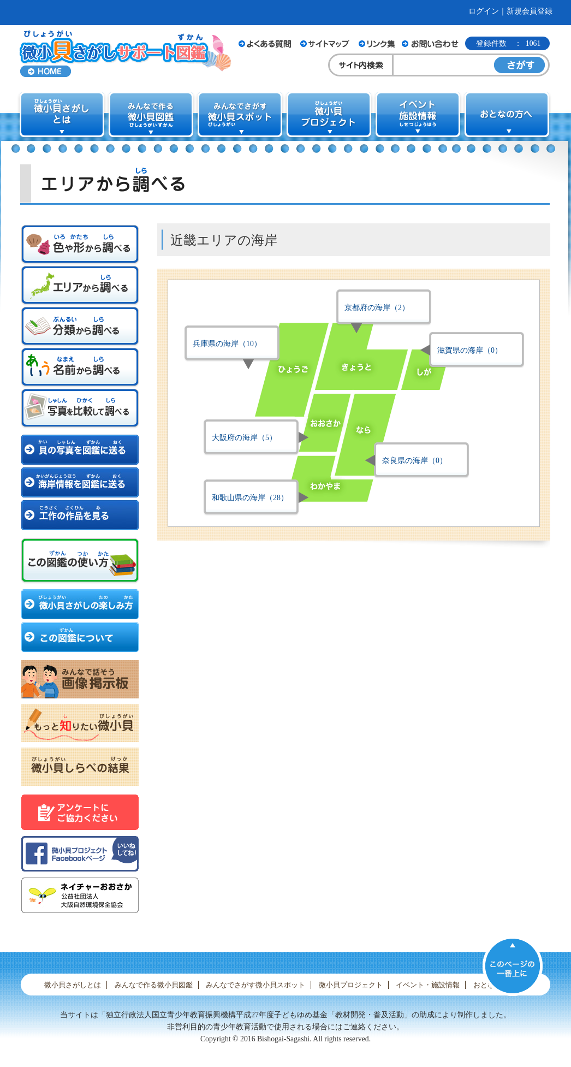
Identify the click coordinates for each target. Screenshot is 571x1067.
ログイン (483, 11)
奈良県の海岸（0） (414, 461)
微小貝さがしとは (72, 985)
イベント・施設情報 (428, 985)
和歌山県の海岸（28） (250, 498)
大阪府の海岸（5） (244, 438)
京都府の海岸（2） (376, 308)
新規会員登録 (529, 11)
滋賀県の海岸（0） (469, 350)
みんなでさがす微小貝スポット (255, 985)
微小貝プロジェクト (351, 985)
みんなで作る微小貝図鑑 (154, 985)
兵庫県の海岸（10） (227, 344)
